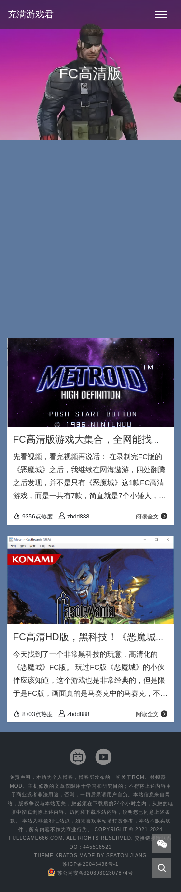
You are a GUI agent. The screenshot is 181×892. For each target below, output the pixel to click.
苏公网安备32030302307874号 (91, 873)
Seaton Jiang (126, 855)
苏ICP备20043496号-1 (90, 864)
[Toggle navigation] (160, 14)
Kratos (66, 855)
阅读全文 (152, 516)
